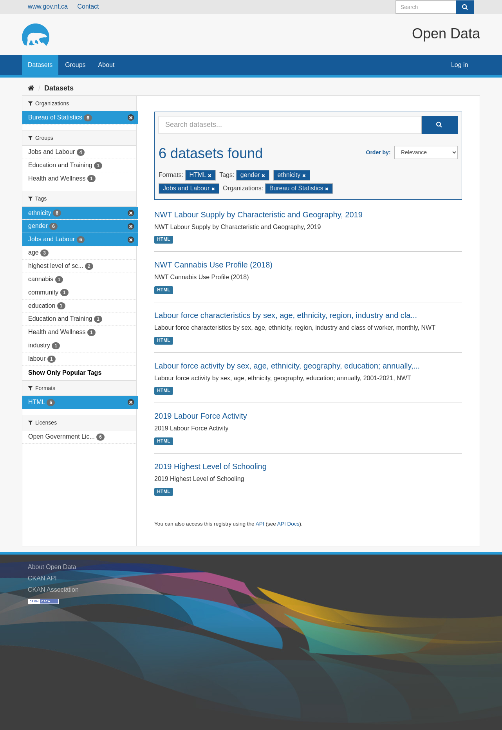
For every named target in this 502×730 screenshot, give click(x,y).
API (260, 524)
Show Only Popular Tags (64, 372)
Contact (88, 6)
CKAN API (42, 578)
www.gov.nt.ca (48, 6)
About (106, 64)
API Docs (288, 524)
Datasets (40, 64)
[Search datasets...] (290, 125)
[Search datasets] (434, 7)
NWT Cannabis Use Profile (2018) (213, 264)
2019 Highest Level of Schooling (210, 466)
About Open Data (52, 567)
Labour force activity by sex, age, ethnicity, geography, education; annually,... (287, 365)
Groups (75, 64)
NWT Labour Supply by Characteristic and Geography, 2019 (258, 214)
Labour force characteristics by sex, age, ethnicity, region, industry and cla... (285, 315)
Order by (377, 152)
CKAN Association (53, 589)
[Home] (31, 88)
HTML (163, 239)
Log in (459, 64)
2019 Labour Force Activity (200, 416)
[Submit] (465, 7)
